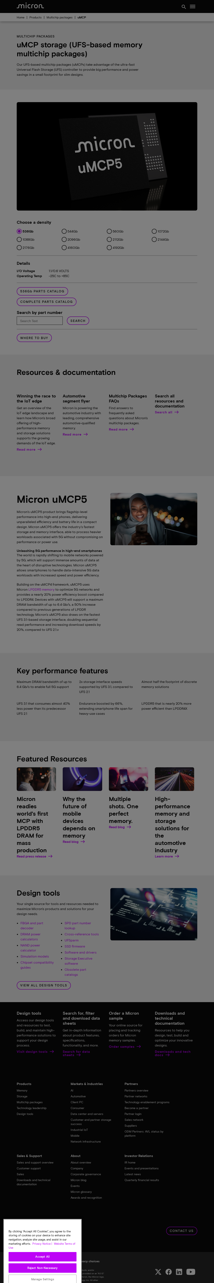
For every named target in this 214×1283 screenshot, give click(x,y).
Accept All (42, 1268)
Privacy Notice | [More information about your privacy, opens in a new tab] (42, 1255)
